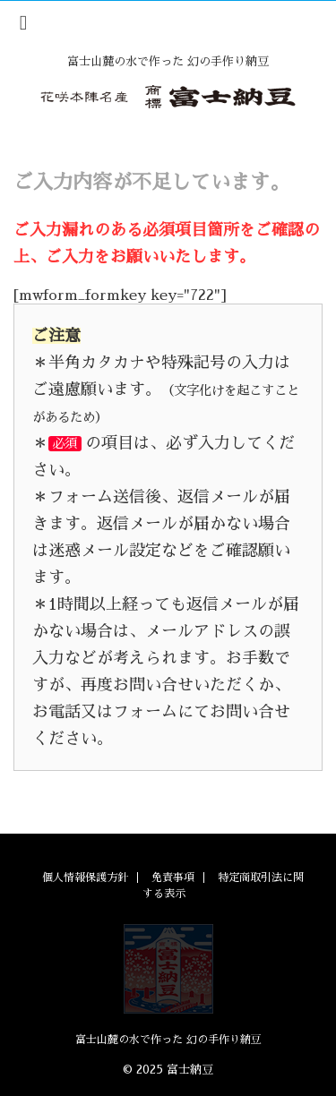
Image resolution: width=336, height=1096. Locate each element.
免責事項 (172, 877)
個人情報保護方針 (85, 877)
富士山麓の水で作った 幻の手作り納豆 (168, 1039)
